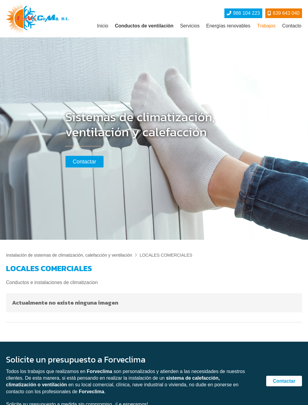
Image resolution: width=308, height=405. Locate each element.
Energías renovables (228, 25)
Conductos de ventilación (144, 25)
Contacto (291, 25)
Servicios (190, 25)
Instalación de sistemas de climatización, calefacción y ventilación (69, 255)
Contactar (284, 381)
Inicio (102, 25)
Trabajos (266, 25)
